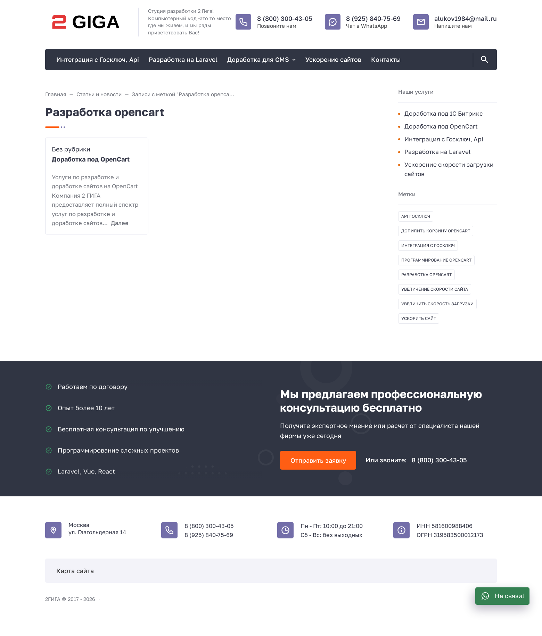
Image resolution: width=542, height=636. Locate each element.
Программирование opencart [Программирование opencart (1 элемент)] (436, 260)
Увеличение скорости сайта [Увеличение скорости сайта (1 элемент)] (434, 289)
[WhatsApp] (502, 596)
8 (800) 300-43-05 (284, 18)
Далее (120, 223)
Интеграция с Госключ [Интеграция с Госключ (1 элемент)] (428, 245)
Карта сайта (75, 571)
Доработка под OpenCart (91, 159)
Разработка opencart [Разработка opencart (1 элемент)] (426, 274)
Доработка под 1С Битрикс (443, 113)
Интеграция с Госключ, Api (443, 139)
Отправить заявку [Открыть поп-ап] (318, 460)
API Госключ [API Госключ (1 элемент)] (415, 216)
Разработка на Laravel (437, 151)
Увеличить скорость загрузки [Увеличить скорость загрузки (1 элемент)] (437, 303)
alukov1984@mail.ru (465, 18)
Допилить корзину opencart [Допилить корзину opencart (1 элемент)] (435, 230)
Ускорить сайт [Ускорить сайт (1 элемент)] (418, 318)
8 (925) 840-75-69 (373, 18)
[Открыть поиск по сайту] (483, 60)
